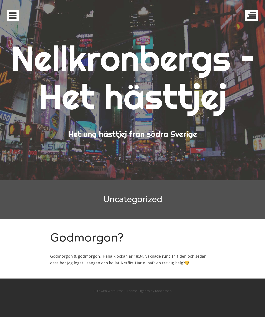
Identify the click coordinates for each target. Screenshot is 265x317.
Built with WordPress (108, 291)
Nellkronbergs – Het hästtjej (132, 77)
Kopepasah (163, 291)
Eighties (144, 291)
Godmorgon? (86, 238)
